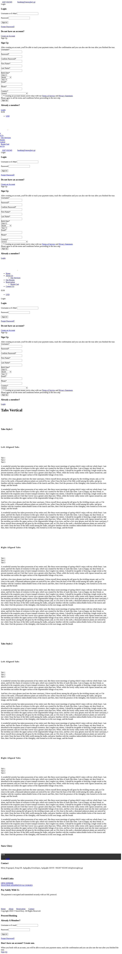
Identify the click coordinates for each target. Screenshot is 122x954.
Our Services (6, 138)
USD (8, 295)
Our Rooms (10, 280)
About (11, 909)
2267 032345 (7, 2)
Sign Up (4, 952)
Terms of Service (48, 96)
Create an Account (8, 36)
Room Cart (5, 144)
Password (4, 18)
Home (8, 273)
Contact (31, 909)
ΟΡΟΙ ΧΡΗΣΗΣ (7, 883)
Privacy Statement (66, 96)
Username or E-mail (8, 925)
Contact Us (10, 286)
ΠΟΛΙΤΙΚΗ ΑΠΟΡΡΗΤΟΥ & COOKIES (17, 885)
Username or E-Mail (9, 13)
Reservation (10, 282)
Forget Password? (8, 27)
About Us (9, 276)
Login (3, 110)
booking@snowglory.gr (26, 2)
